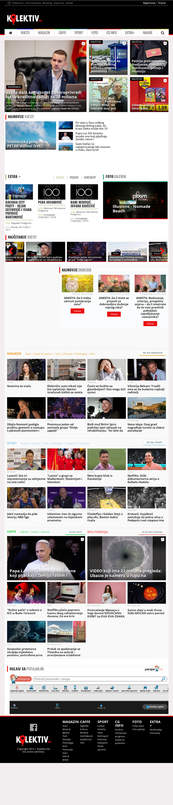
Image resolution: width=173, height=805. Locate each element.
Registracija (149, 44)
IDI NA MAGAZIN (152, 394)
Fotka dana (138, 767)
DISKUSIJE (77, 312)
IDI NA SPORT (154, 484)
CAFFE (62, 74)
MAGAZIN (44, 74)
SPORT (79, 74)
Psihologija (81, 395)
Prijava (162, 44)
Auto (65, 794)
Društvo (119, 771)
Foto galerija (138, 771)
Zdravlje (67, 395)
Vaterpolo (84, 485)
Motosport (57, 485)
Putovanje (68, 791)
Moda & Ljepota (43, 395)
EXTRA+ (129, 74)
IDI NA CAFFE (75, 574)
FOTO (95, 74)
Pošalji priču (18, 45)
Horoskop (155, 774)
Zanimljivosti (86, 778)
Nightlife (24, 573)
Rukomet (71, 485)
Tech (57, 395)
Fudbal (25, 485)
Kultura (35, 573)
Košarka (35, 485)
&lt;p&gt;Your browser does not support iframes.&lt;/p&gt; (89, 736)
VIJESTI (25, 74)
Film (82, 784)
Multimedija (156, 771)
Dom (92, 395)
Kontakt (69, 45)
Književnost (86, 781)
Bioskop (45, 573)
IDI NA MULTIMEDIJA (152, 574)
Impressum (59, 45)
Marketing (47, 45)
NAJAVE (147, 74)
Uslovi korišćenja (33, 45)
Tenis (46, 485)
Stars (28, 395)
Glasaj (77, 352)
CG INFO (112, 74)
